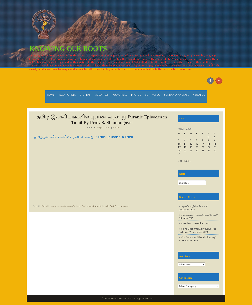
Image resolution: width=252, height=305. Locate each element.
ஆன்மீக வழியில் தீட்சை (193, 206)
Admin (116, 127)
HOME (50, 94)
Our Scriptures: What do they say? (198, 237)
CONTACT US (152, 94)
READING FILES (67, 94)
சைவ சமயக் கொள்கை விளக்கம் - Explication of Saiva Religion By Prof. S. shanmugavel (90, 206)
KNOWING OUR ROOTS (68, 46)
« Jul (180, 160)
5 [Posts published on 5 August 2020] (190, 140)
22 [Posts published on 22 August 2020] (209, 147)
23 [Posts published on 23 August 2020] (214, 147)
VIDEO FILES (102, 94)
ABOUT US (199, 94)
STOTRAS (85, 94)
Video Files (46, 206)
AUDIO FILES (120, 94)
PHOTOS (136, 94)
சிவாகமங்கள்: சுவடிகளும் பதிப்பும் (198, 214)
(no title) (185, 223)
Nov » (187, 160)
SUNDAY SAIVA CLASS (176, 94)
